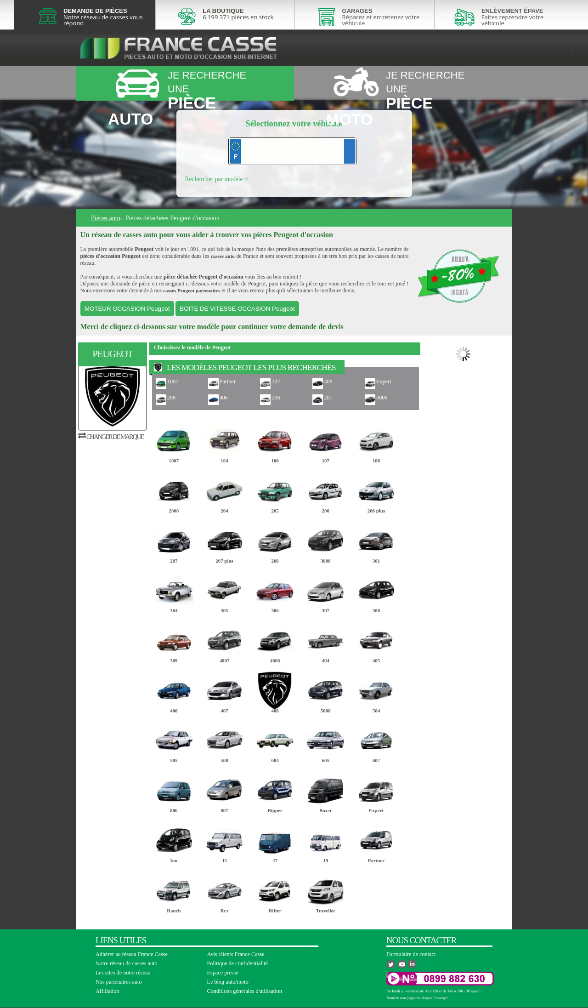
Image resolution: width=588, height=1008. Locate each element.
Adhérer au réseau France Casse (132, 954)
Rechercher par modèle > (216, 179)
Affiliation (107, 991)
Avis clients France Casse (236, 954)
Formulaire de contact (410, 954)
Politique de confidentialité (237, 963)
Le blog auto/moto (228, 982)
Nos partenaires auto (119, 982)
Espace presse (222, 972)
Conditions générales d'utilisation (244, 991)
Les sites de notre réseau (123, 972)
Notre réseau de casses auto (127, 963)
